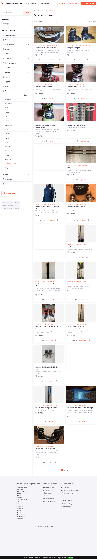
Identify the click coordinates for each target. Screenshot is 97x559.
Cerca (27, 13)
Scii (68, 168)
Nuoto (7, 142)
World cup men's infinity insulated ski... (47, 207)
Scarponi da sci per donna (76, 206)
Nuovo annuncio (88, 3)
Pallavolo (8, 147)
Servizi (6, 86)
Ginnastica (8, 125)
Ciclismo (7, 121)
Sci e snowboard (10, 164)
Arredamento (8, 44)
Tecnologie (7, 179)
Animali (6, 40)
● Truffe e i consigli (49, 487)
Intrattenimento (9, 63)
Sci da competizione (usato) (76, 326)
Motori (6, 72)
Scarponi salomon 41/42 (44, 86)
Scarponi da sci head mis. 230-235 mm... (47, 368)
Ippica (7, 138)
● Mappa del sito (48, 499)
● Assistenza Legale (67, 504)
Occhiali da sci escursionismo (46, 48)
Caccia (7, 112)
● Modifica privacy (67, 493)
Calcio (7, 116)
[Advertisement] (49, 158)
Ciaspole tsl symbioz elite (76, 125)
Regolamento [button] (45, 3)
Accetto (70, 558)
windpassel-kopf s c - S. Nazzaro (10, 202)
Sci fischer (70, 247)
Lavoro (6, 68)
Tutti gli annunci (32, 3)
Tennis (7, 168)
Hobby (6, 54)
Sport (6, 91)
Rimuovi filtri (9, 193)
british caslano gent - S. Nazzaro (10, 205)
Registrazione (73, 3)
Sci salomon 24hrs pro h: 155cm (46, 408)
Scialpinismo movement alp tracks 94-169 (49, 285)
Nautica (6, 77)
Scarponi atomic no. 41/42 (76, 86)
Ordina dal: (38, 21)
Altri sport (8, 99)
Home (35, 11)
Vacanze (7, 184)
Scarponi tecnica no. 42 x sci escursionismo (45, 126)
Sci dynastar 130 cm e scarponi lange (80, 408)
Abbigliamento (9, 35)
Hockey (7, 134)
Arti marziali (9, 104)
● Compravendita (66, 507)
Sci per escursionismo (74, 284)
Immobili (7, 58)
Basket (7, 108)
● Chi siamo (65, 487)
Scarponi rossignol (73, 48)
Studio (6, 174)
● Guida (45, 496)
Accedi (62, 3)
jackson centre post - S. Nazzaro (10, 208)
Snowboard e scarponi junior (45, 448)
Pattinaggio (9, 151)
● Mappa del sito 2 (49, 501)
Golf (6, 129)
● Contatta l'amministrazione (70, 490)
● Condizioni (47, 493)
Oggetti (6, 82)
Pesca (7, 155)
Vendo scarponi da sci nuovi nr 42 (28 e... (48, 327)
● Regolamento (48, 490)
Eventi (6, 49)
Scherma (8, 159)
